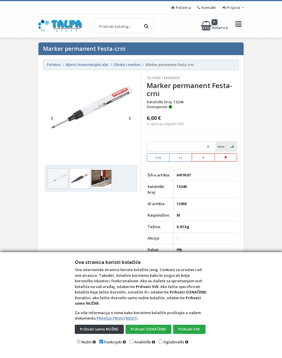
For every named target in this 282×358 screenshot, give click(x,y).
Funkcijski (113, 342)
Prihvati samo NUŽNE (99, 329)
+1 (181, 157)
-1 (203, 157)
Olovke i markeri (163, 77)
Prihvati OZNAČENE (148, 329)
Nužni (86, 342)
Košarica (215, 25)
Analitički (142, 342)
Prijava (232, 7)
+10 (158, 157)
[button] (52, 118)
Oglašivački (173, 342)
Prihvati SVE (189, 329)
